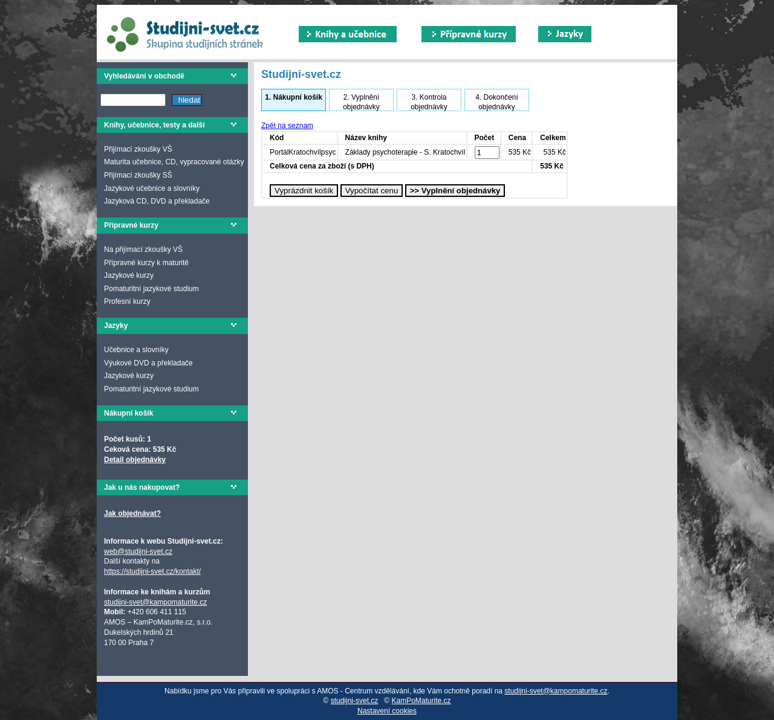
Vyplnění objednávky (361, 102)
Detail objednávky (135, 459)
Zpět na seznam (287, 125)
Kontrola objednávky (429, 102)
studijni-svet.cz (355, 700)
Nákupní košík (293, 97)
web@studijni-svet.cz (138, 551)
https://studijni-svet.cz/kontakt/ (152, 571)
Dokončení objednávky (496, 102)
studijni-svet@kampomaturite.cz (155, 602)
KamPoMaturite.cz (421, 700)
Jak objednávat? (132, 513)
